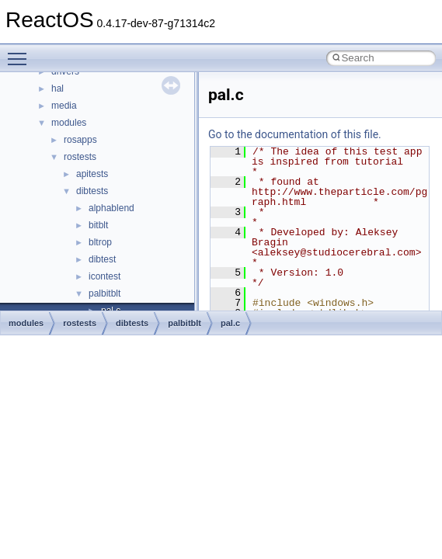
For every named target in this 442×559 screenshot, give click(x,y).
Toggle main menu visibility (21, 52)
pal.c (230, 323)
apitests (92, 173)
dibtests (92, 191)
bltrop (100, 242)
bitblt (98, 225)
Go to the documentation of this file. (294, 134)
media (64, 105)
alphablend (111, 208)
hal (57, 88)
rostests (80, 156)
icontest (104, 276)
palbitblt (104, 293)
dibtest (102, 259)
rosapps (80, 139)
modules (68, 122)
